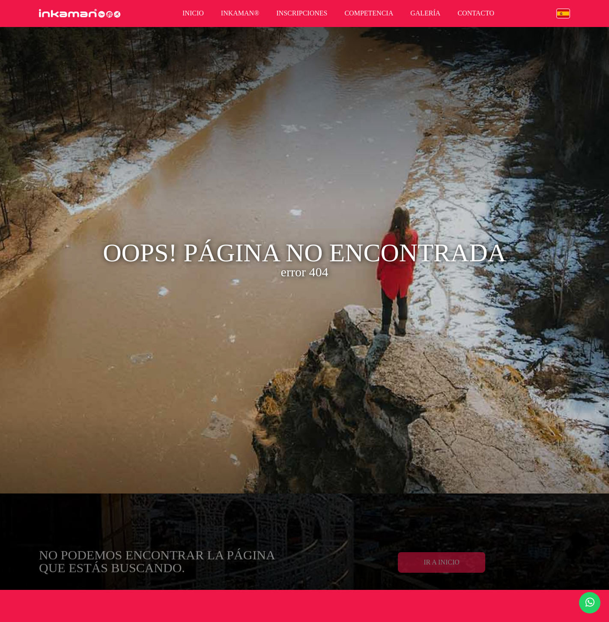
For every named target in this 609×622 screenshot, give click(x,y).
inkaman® (240, 13)
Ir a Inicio (442, 571)
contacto (475, 13)
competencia (368, 13)
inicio (193, 13)
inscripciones (301, 13)
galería (425, 13)
